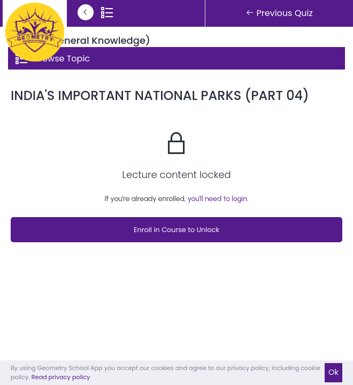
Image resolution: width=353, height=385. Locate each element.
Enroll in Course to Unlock (176, 229)
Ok (333, 372)
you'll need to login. (218, 198)
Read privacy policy (61, 377)
